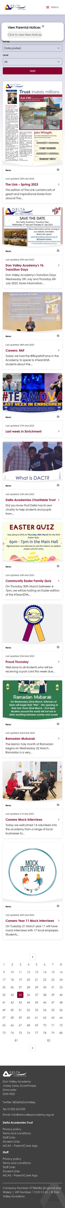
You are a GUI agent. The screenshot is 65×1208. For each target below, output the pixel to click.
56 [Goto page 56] (61, 1010)
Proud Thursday (17, 661)
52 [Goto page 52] (28, 1010)
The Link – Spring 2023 (22, 184)
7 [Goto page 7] (53, 964)
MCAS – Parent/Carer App (20, 1146)
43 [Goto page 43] (20, 1002)
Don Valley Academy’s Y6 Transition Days (25, 267)
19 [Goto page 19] (20, 980)
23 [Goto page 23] (52, 980)
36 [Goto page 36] (28, 995)
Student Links (11, 1141)
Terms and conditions (17, 1133)
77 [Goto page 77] (36, 1033)
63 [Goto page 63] (52, 1018)
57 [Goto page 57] (4, 1018)
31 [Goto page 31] (52, 987)
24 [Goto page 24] (61, 980)
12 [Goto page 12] (28, 972)
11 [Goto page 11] (20, 972)
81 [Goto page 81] (16, 1040)
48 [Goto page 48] (61, 1002)
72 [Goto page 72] (61, 1025)
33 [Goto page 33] (4, 995)
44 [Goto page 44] (28, 1002)
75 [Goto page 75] (20, 1033)
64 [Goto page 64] (61, 1018)
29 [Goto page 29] (36, 987)
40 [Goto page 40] (61, 995)
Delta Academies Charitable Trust (30, 500)
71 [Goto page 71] (52, 1025)
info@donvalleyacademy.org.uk (32, 1115)
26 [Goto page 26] (12, 987)
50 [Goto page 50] (12, 1010)
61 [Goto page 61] (36, 1018)
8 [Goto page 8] (61, 964)
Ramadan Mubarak (20, 738)
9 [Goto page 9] (4, 972)
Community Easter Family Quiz (28, 581)
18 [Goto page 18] (12, 980)
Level (5, 55)
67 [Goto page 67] (20, 1025)
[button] (52, 7)
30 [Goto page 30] (44, 987)
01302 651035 (16, 1109)
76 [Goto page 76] (28, 1033)
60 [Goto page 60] (28, 1018)
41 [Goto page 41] (4, 1002)
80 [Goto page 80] (61, 1033)
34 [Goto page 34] (12, 995)
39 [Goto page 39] (52, 995)
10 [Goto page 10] (12, 972)
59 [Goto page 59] (20, 1018)
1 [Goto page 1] (4, 964)
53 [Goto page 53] (36, 1010)
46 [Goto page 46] (44, 1002)
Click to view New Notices (25, 35)
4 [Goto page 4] (28, 964)
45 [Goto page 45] (36, 1002)
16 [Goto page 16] (61, 972)
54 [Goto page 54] (44, 1010)
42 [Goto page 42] (12, 1002)
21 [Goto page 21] (36, 980)
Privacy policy (12, 1129)
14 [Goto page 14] (44, 972)
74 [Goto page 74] (12, 1033)
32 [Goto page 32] (61, 987)
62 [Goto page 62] (44, 1018)
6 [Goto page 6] (44, 964)
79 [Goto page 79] (52, 1033)
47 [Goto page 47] (52, 1002)
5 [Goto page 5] (36, 964)
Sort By (6, 41)
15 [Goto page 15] (52, 972)
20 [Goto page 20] (28, 980)
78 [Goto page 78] (44, 1033)
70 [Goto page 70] (44, 1025)
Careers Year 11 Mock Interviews (30, 920)
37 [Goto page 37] (36, 995)
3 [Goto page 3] (20, 964)
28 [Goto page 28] (28, 987)
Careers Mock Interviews (24, 819)
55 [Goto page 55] (52, 1010)
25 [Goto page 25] (4, 987)
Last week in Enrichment (23, 431)
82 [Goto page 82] (48, 1040)
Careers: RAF (15, 350)
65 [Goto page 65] (4, 1025)
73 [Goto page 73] (4, 1033)
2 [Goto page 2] (12, 964)
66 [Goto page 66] (12, 1025)
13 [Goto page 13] (36, 972)
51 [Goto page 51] (20, 1010)
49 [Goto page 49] (4, 1010)
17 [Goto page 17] (4, 980)
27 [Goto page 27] (20, 987)
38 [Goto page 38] (44, 995)
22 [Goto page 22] (44, 980)
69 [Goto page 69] (36, 1025)
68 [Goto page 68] (28, 1025)
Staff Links (9, 1137)
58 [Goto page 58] (12, 1018)
